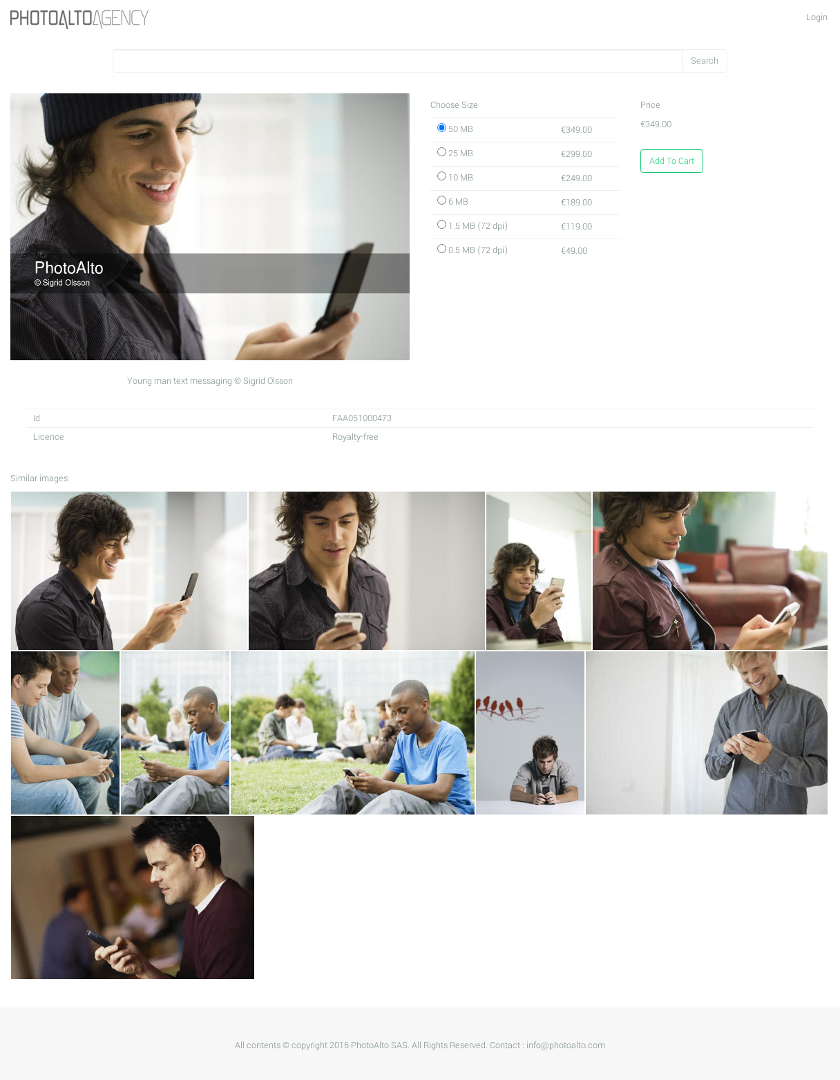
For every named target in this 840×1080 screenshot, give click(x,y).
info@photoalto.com (565, 1045)
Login (817, 17)
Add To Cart (671, 161)
